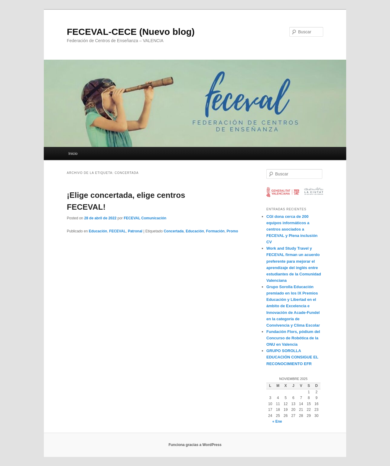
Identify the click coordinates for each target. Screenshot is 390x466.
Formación (215, 231)
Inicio (72, 153)
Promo (232, 231)
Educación (98, 231)
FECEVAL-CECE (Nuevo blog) (131, 32)
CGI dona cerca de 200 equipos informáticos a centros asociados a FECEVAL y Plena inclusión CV (291, 229)
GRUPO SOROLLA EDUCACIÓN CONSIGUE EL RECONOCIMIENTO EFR (292, 357)
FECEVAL (117, 231)
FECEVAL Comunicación (145, 218)
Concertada (174, 231)
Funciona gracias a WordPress (194, 445)
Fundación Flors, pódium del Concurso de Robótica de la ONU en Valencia (293, 338)
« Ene (277, 421)
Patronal (135, 231)
